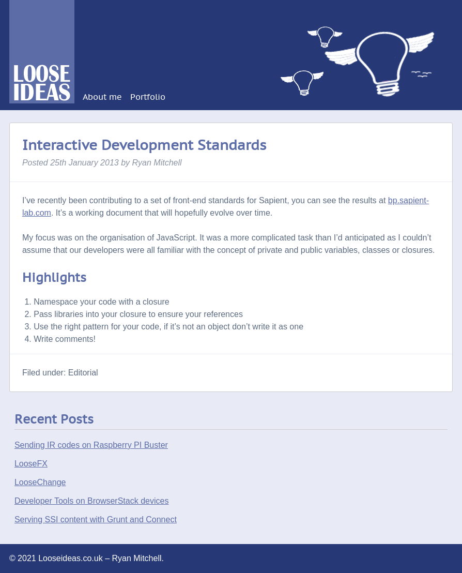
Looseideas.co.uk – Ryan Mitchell (43, 13)
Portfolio (147, 97)
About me (102, 97)
